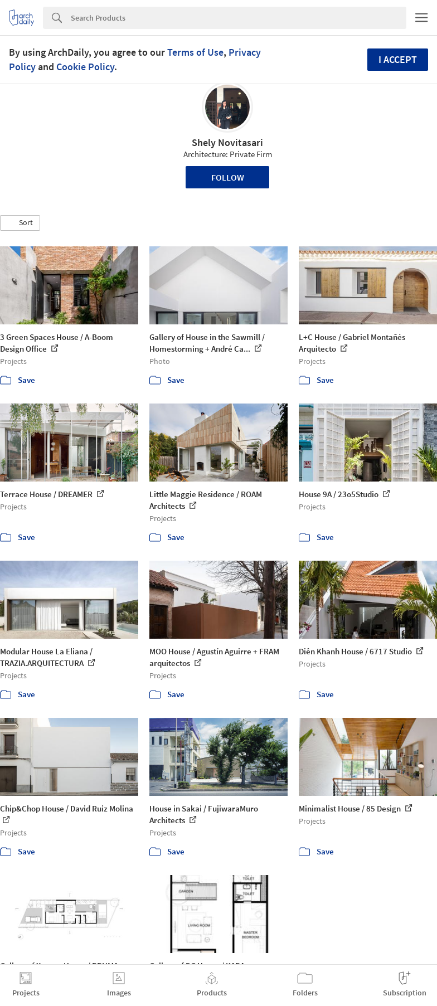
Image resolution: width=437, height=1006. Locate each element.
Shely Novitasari (227, 142)
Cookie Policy (85, 66)
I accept (397, 59)
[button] (20, 223)
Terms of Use (195, 52)
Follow (227, 177)
